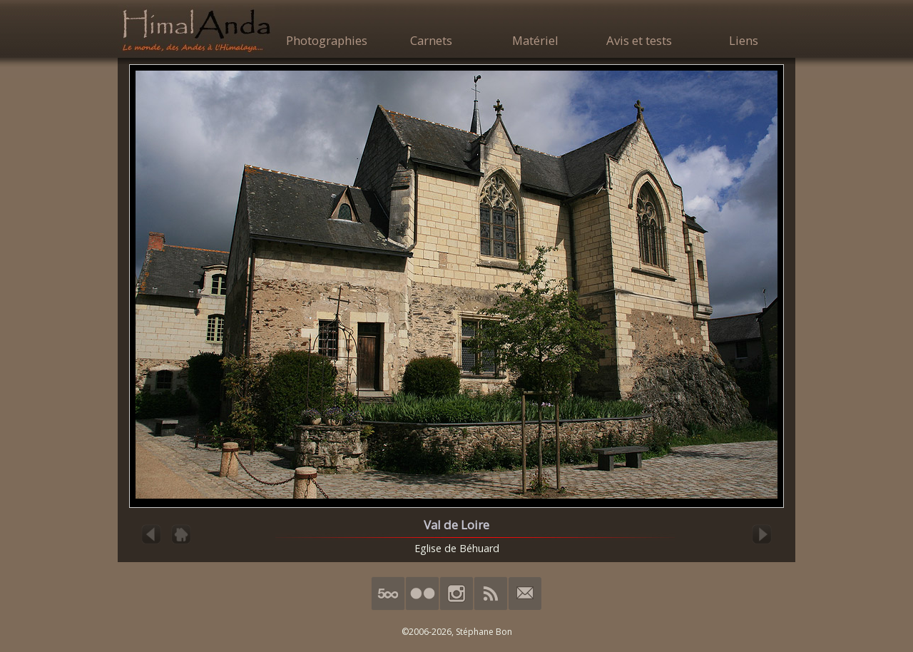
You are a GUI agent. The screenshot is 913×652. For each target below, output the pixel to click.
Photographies (326, 40)
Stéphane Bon (484, 632)
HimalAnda (196, 30)
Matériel (535, 40)
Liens (743, 40)
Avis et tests (639, 40)
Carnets (431, 40)
